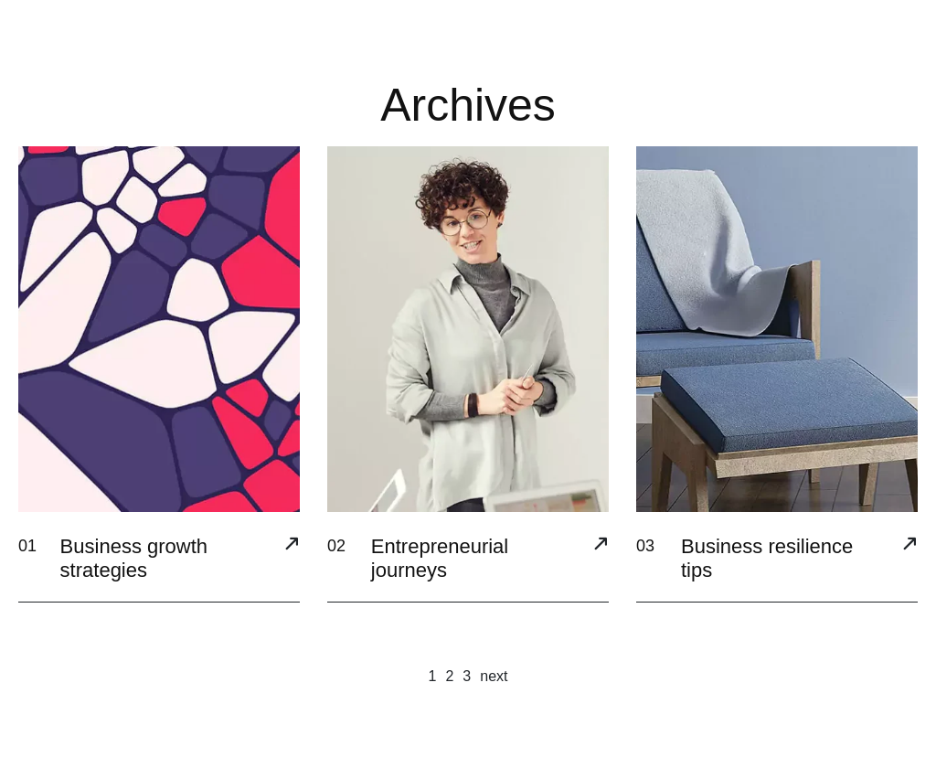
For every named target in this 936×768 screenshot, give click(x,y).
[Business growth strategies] (291, 546)
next (493, 676)
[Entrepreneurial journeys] (600, 546)
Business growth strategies (133, 558)
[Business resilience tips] (909, 546)
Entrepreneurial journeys (439, 558)
